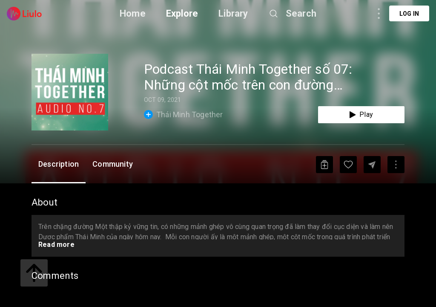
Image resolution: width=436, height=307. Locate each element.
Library (233, 13)
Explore (182, 13)
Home (133, 13)
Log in (409, 13)
